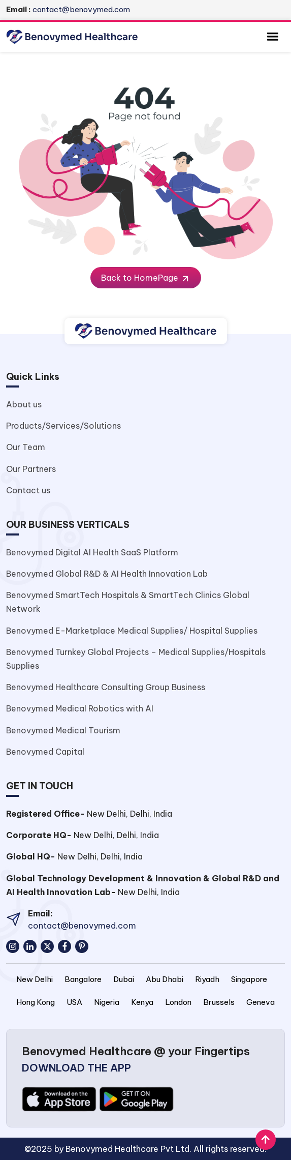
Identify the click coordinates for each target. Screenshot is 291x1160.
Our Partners (31, 469)
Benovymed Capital (45, 752)
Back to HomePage (145, 278)
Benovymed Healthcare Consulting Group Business (105, 687)
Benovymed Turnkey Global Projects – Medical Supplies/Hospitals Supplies (136, 659)
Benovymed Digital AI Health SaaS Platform (92, 552)
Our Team (25, 447)
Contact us (28, 490)
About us (24, 404)
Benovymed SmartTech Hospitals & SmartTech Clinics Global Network (127, 602)
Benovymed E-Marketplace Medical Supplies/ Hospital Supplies (131, 631)
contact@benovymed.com (68, 9)
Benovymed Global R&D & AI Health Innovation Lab (107, 574)
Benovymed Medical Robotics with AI (79, 708)
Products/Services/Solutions (63, 426)
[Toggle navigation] (272, 36)
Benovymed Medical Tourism (63, 730)
